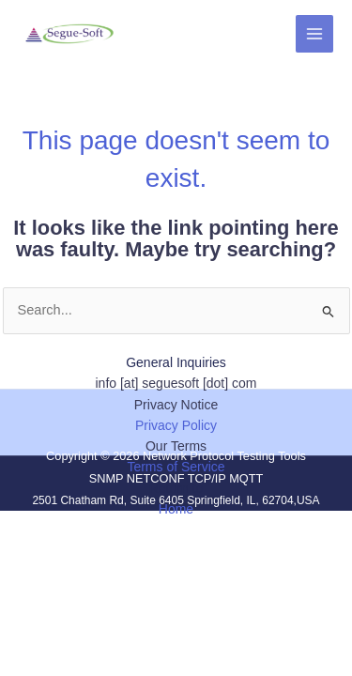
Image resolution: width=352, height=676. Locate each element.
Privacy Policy (176, 425)
